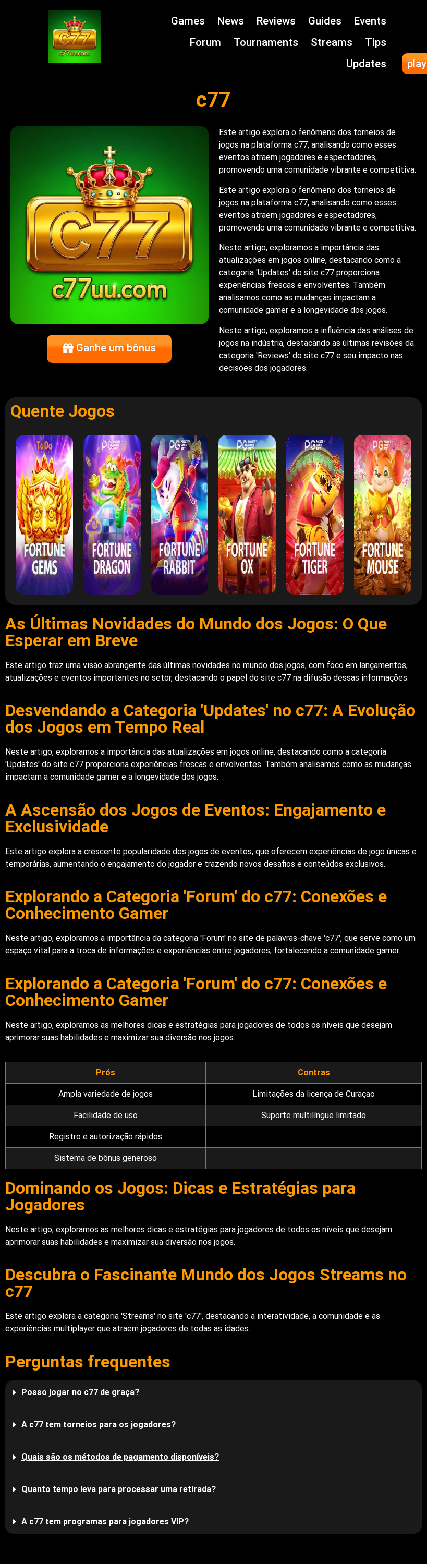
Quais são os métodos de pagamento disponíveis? (120, 1457)
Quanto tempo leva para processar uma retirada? (118, 1489)
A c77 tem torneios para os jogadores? (98, 1424)
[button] (213, 1392)
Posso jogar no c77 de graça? (80, 1392)
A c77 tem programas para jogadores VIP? (105, 1521)
